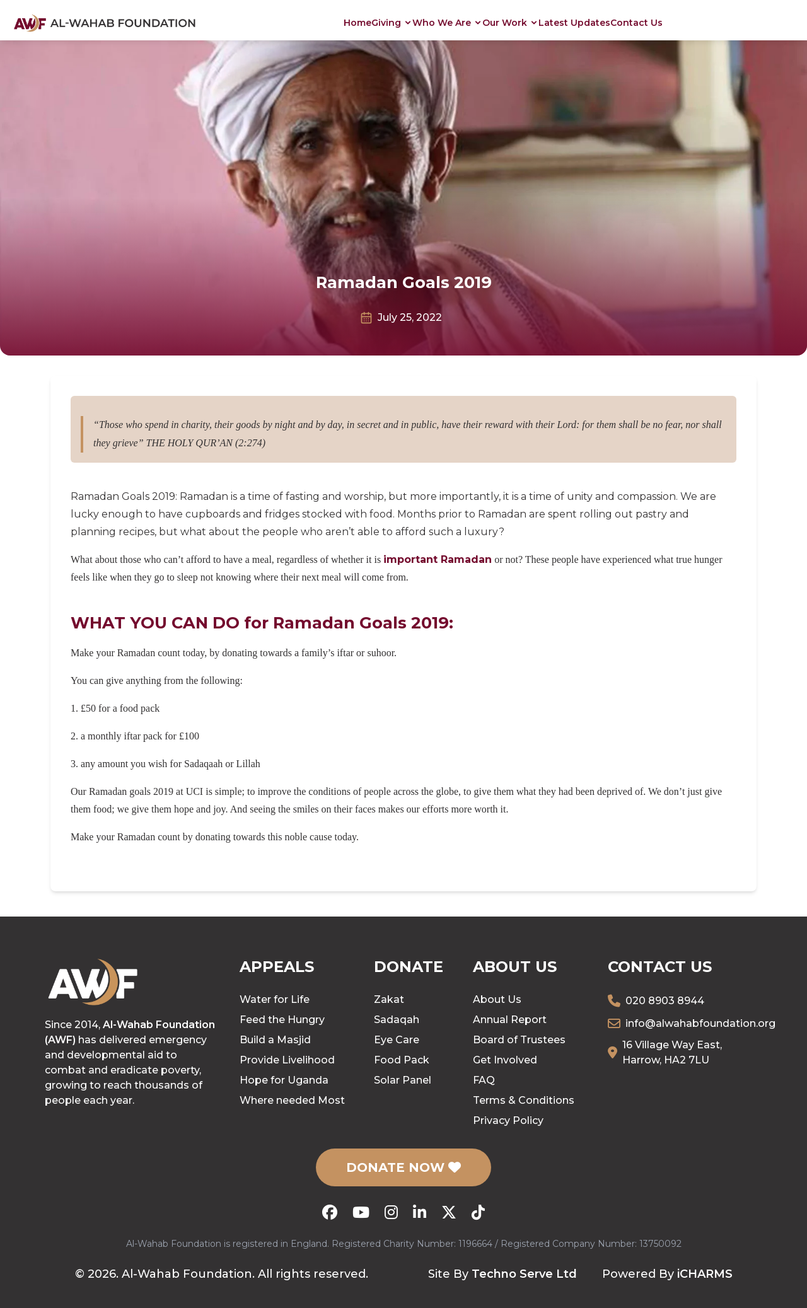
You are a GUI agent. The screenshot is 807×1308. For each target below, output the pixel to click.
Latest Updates (574, 22)
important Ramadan (437, 559)
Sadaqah (396, 1020)
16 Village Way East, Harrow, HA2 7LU (672, 1052)
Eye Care (396, 1040)
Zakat (389, 999)
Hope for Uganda (284, 1080)
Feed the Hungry (282, 1020)
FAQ (484, 1080)
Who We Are (447, 22)
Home (357, 22)
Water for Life (275, 999)
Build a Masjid (275, 1040)
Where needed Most (292, 1100)
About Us (497, 999)
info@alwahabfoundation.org (700, 1023)
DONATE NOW (403, 1167)
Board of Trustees (519, 1040)
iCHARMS (705, 1274)
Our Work (510, 22)
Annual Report (510, 1020)
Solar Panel (402, 1080)
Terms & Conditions (523, 1100)
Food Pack (401, 1060)
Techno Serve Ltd (524, 1274)
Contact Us (636, 22)
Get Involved (505, 1060)
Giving (391, 22)
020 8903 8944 (664, 1001)
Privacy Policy (508, 1120)
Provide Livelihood (287, 1060)
